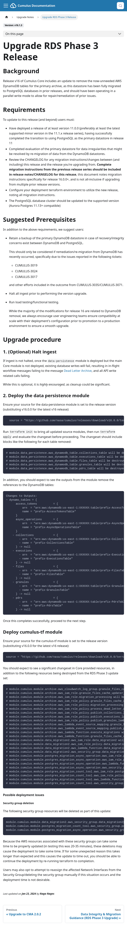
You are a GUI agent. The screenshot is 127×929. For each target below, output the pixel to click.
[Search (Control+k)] (120, 5)
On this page (14, 34)
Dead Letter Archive (78, 371)
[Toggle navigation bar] (6, 5)
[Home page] (6, 17)
